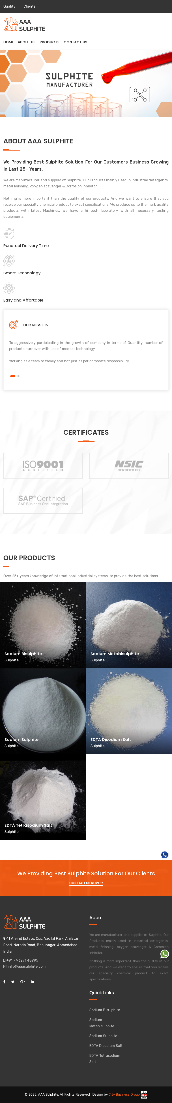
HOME (8, 42)
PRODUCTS (50, 42)
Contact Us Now (86, 883)
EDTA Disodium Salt (106, 1046)
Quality (9, 6)
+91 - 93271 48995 (20, 960)
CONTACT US (75, 42)
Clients (29, 6)
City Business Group (128, 1095)
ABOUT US (27, 42)
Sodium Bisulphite (104, 1010)
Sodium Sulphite (103, 1036)
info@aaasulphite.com (24, 966)
